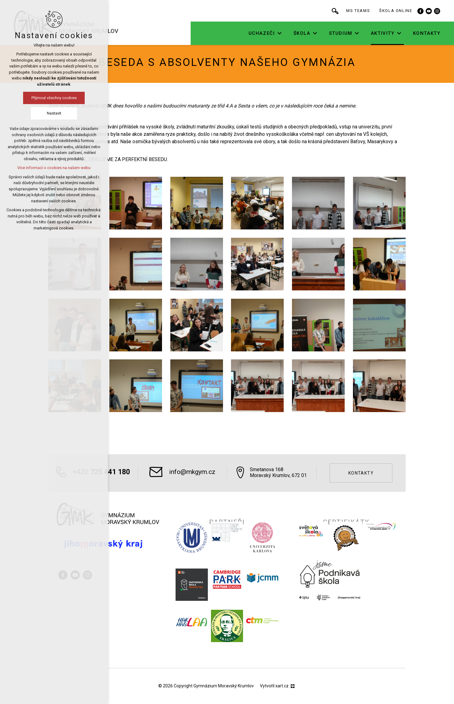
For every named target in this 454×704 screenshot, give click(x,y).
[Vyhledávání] (338, 10)
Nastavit (54, 113)
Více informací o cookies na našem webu (54, 167)
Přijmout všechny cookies (54, 97)
